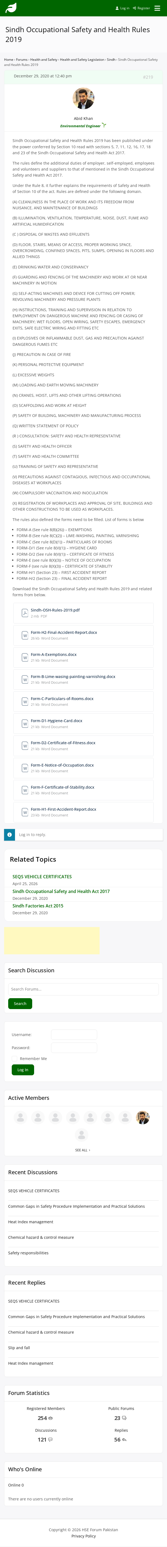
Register (141, 8)
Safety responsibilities (28, 1252)
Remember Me (33, 1058)
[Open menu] (157, 8)
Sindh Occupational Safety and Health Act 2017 (61, 891)
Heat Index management (30, 1221)
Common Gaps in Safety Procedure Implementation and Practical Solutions (76, 1206)
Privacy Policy (83, 1536)
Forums (22, 59)
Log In (22, 1069)
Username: (22, 1034)
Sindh (111, 59)
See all (83, 1150)
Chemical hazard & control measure (41, 1237)
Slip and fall (19, 1347)
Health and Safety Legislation (82, 59)
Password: (21, 1047)
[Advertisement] (52, 940)
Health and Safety (43, 59)
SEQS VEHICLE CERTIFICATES (42, 877)
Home (8, 59)
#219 (148, 77)
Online (16, 1485)
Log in (122, 8)
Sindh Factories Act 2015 (38, 906)
